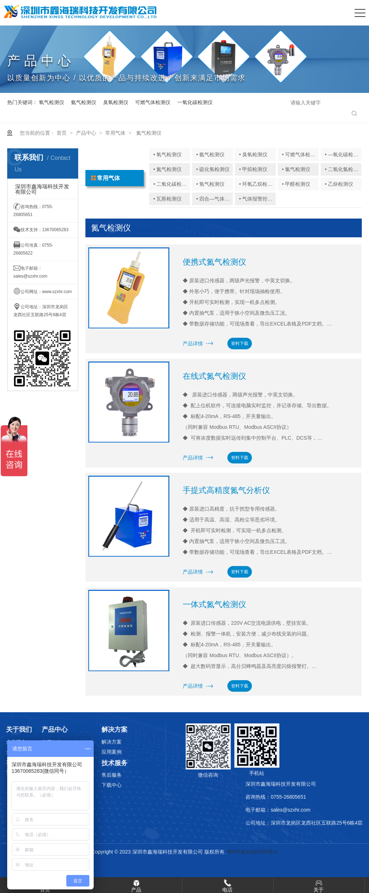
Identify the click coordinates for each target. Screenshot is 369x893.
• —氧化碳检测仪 (344, 154)
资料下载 (239, 343)
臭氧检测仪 (115, 102)
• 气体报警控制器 (258, 199)
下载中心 (99, 785)
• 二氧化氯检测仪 (344, 169)
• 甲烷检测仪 (253, 169)
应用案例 (99, 752)
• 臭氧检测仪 (253, 154)
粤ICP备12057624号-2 (252, 852)
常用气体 (115, 133)
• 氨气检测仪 (210, 154)
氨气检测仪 (83, 102)
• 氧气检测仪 (167, 154)
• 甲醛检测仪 (296, 184)
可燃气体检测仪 (152, 102)
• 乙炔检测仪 (339, 184)
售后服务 (99, 775)
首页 (61, 133)
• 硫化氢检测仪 (213, 169)
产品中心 (86, 133)
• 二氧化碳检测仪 (172, 184)
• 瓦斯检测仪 (167, 199)
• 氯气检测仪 (296, 169)
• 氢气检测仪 (210, 184)
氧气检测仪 (51, 102)
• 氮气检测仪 (167, 169)
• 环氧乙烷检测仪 (258, 184)
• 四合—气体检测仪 (218, 199)
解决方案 (99, 742)
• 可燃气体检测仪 (301, 154)
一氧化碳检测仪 (195, 102)
